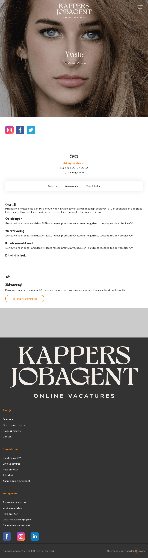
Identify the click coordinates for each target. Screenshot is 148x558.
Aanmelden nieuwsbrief (16, 480)
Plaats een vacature (14, 502)
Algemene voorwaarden (120, 551)
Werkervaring (72, 186)
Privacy (141, 551)
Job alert (8, 475)
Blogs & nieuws (12, 431)
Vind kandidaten (12, 508)
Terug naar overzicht (25, 298)
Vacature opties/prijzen (17, 519)
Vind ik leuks (93, 186)
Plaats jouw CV (12, 458)
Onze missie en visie (14, 425)
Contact (8, 436)
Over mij (52, 186)
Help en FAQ (10, 469)
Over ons (8, 419)
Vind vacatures (11, 463)
